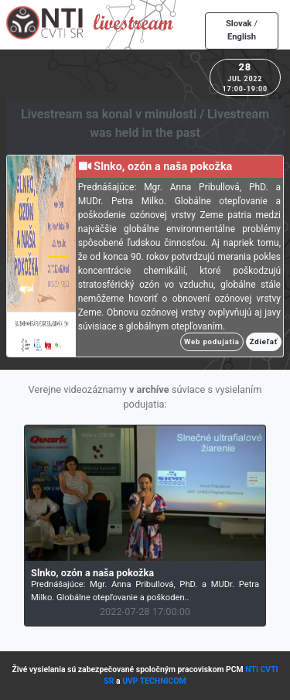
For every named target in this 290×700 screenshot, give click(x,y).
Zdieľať (264, 341)
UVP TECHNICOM (154, 681)
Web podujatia (212, 341)
